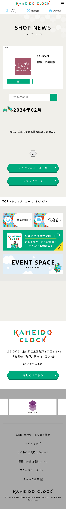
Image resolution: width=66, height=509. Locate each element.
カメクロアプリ (13, 10)
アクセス (57, 10)
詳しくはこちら (33, 375)
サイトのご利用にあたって (33, 452)
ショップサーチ (33, 181)
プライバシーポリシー (33, 470)
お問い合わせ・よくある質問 (33, 434)
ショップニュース (22, 201)
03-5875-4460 (33, 364)
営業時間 (35, 10)
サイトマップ (33, 443)
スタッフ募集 (33, 479)
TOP (5, 201)
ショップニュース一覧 (33, 168)
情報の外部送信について (33, 461)
